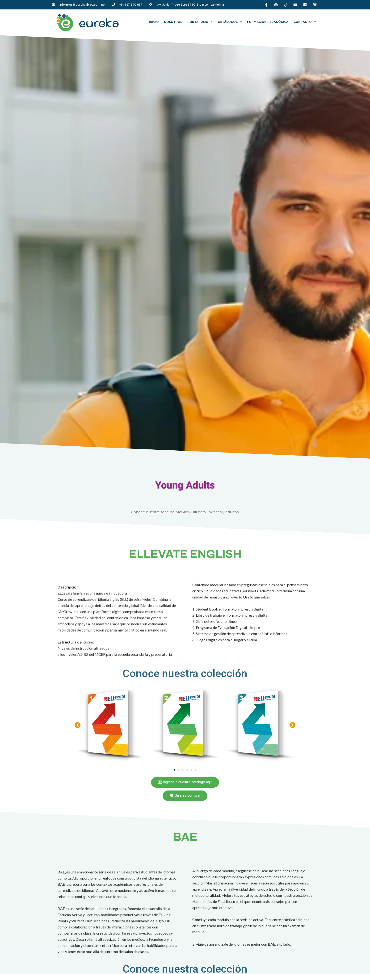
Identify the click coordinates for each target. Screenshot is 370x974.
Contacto (305, 22)
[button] (78, 725)
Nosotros (173, 22)
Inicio (154, 22)
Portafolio (200, 22)
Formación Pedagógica (267, 22)
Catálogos (230, 22)
